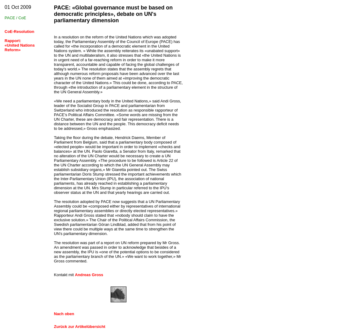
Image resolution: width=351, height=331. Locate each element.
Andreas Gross (89, 274)
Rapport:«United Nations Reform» (20, 45)
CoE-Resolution (19, 31)
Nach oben (64, 313)
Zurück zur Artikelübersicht (79, 326)
